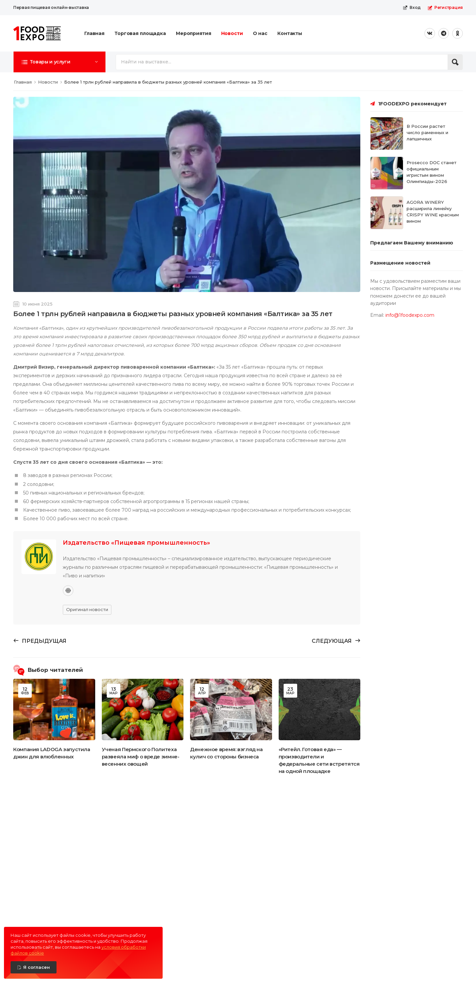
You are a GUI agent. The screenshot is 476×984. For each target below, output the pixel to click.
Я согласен (36, 967)
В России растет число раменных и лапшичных (427, 132)
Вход (412, 7)
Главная (94, 33)
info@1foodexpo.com (409, 315)
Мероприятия (193, 33)
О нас (260, 33)
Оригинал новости (87, 609)
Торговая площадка (140, 33)
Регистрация (445, 7)
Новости (232, 33)
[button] (59, 62)
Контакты (289, 33)
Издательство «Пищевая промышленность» (136, 542)
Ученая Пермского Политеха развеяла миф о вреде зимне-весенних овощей (140, 756)
